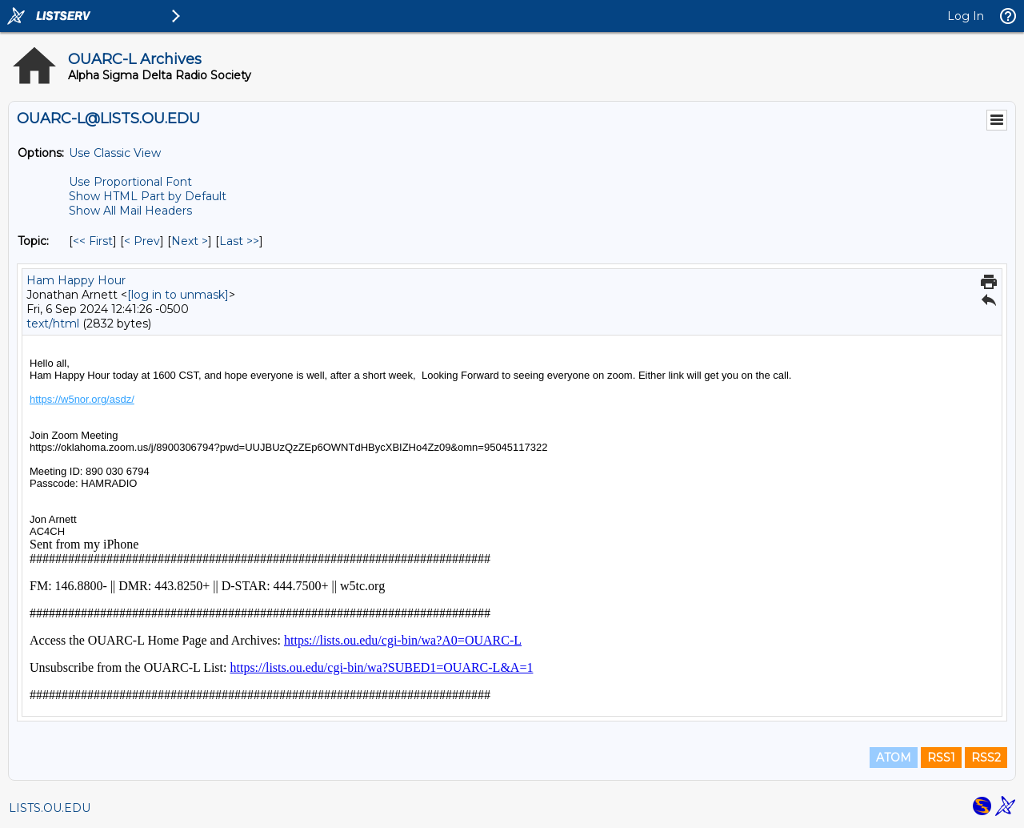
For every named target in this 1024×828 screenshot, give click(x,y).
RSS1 (941, 757)
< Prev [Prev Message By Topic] (142, 241)
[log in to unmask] (178, 294)
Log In (965, 16)
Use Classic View (115, 153)
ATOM (893, 757)
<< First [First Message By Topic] (93, 241)
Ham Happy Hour (76, 280)
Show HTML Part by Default (147, 196)
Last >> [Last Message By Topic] (239, 241)
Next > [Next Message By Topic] (189, 241)
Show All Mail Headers (130, 210)
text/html (52, 323)
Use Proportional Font (130, 182)
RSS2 (986, 757)
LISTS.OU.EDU (49, 808)
